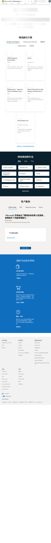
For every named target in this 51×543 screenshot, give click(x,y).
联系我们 (18, 327)
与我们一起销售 (20, 302)
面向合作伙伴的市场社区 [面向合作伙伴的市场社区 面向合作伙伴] (39, 357)
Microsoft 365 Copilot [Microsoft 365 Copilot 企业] (6, 386)
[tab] (12, 42)
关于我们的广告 (31, 402)
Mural (40, 207)
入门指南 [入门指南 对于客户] (20, 345)
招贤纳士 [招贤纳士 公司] (20, 371)
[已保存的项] (28, 1)
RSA (21, 207)
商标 (26, 402)
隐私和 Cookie (16, 402)
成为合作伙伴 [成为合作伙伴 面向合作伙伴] (37, 342)
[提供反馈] (22, 1)
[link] (15, 65)
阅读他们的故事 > (11, 238)
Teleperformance (30, 207)
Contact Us (9, 402)
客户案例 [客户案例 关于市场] (3, 347)
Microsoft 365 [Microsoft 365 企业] (4, 381)
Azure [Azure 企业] (3, 376)
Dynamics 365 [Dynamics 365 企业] (4, 379)
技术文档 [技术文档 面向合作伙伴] (36, 350)
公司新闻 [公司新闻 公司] (20, 376)
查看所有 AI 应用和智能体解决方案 (25, 146)
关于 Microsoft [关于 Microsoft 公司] (21, 374)
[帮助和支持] (25, 1)
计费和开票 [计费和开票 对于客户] (20, 355)
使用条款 (22, 402)
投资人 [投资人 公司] (19, 381)
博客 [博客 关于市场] (3, 345)
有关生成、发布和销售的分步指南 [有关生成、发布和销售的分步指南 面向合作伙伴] (41, 352)
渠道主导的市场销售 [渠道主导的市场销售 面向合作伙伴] (39, 360)
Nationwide (12, 207)
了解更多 (18, 278)
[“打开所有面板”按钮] (5, 3)
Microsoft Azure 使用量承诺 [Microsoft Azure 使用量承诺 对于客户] (23, 352)
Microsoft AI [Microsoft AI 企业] (4, 371)
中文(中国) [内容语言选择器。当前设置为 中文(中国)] (6, 393)
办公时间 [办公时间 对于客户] (20, 342)
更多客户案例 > (25, 248)
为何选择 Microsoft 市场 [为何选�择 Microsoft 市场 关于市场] (6, 342)
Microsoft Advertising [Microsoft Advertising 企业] (6, 384)
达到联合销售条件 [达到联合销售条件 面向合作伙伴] (38, 355)
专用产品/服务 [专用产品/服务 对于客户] (21, 350)
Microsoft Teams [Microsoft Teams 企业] (5, 389)
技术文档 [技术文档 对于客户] (20, 347)
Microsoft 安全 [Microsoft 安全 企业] (5, 374)
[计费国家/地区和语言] (39, 1)
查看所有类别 (25, 191)
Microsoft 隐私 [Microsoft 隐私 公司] (21, 379)
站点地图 (4, 402)
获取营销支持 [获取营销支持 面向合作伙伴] (37, 347)
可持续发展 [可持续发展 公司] (20, 384)
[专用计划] (31, 1)
